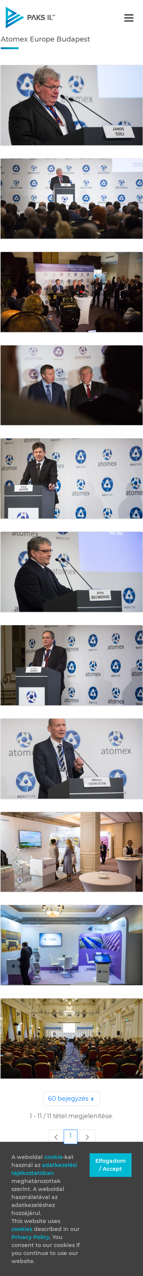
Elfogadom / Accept (110, 1164)
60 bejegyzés (74, 1098)
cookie (53, 1157)
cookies (22, 1229)
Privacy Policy (30, 1237)
